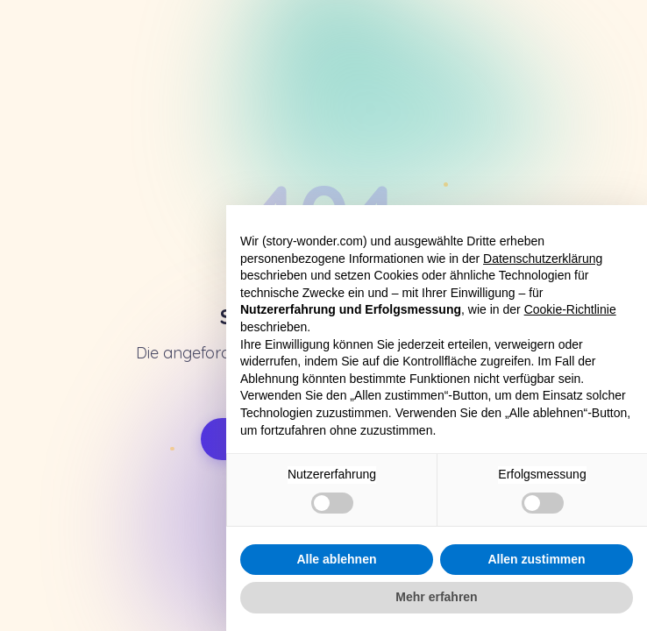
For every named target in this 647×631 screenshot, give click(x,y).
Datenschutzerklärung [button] (542, 259)
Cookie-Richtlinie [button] (570, 309)
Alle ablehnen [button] (336, 559)
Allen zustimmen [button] (536, 559)
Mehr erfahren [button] (436, 597)
